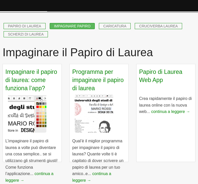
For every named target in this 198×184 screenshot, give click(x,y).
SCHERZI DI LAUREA (26, 34)
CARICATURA (114, 26)
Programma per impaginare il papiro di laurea (98, 79)
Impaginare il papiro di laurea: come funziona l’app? (31, 79)
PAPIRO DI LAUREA (24, 26)
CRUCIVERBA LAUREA (158, 26)
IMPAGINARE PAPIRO (72, 26)
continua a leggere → (170, 111)
